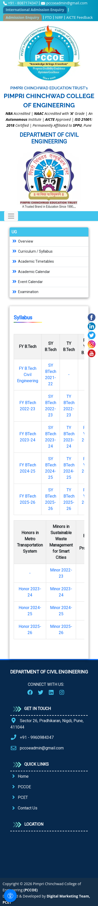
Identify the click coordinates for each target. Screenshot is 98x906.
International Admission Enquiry (35, 9)
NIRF (59, 17)
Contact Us (27, 808)
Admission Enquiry (22, 17)
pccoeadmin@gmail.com (66, 3)
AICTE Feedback (79, 17)
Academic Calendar (31, 272)
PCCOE (24, 786)
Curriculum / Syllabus (32, 251)
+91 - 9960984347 (37, 737)
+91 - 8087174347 (23, 3)
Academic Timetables (33, 261)
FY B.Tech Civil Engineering (27, 374)
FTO (48, 17)
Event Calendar (27, 282)
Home (23, 776)
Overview (22, 241)
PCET (23, 797)
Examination (25, 292)
